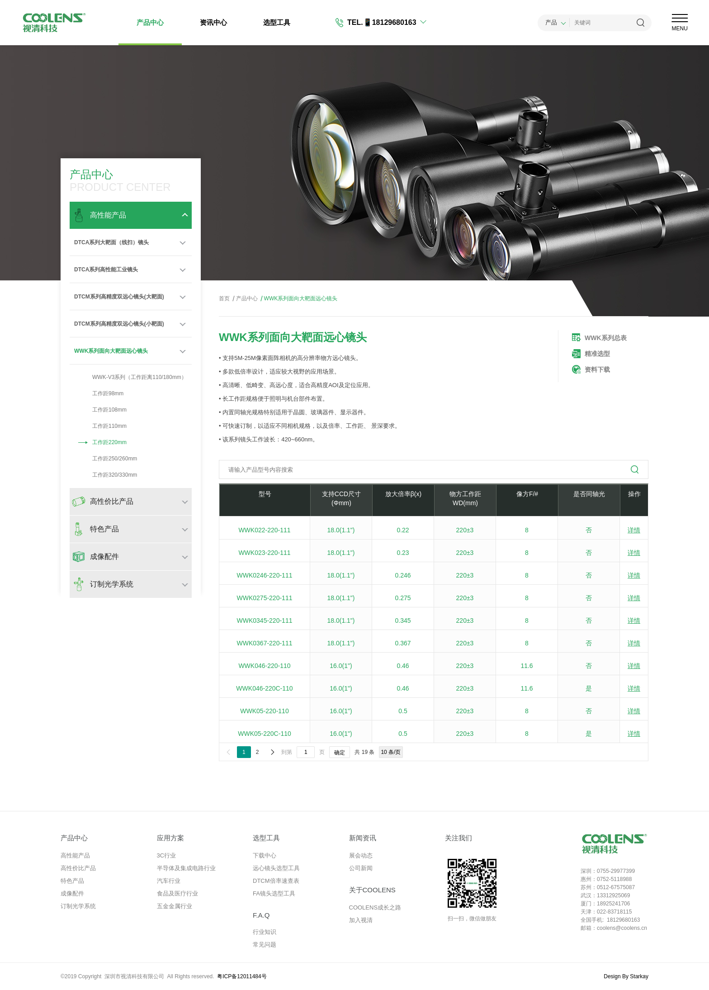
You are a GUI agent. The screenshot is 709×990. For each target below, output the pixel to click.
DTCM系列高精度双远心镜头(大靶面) (119, 297)
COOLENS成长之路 (375, 907)
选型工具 (276, 22)
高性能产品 (75, 855)
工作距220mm (100, 442)
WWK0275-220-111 (265, 598)
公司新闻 (361, 868)
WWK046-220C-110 (264, 688)
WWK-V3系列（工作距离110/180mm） (130, 377)
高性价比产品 (78, 868)
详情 (634, 530)
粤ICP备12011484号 (241, 976)
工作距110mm (100, 426)
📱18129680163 (389, 22)
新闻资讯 (362, 838)
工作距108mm (100, 410)
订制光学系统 (78, 906)
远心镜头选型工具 (276, 868)
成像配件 (72, 893)
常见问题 (264, 944)
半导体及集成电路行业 (186, 868)
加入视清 (361, 920)
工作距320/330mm (105, 475)
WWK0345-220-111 (265, 620)
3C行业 (166, 855)
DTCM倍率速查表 (276, 880)
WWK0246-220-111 (265, 575)
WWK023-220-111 (264, 552)
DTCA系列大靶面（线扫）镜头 (111, 242)
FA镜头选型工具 (274, 893)
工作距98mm (98, 393)
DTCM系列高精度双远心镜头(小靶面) (119, 324)
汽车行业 (168, 880)
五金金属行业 (174, 906)
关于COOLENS (372, 890)
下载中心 (264, 855)
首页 (224, 298)
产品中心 (150, 22)
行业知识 (264, 931)
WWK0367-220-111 (265, 643)
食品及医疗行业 (177, 893)
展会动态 (361, 855)
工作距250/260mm (105, 458)
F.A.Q (261, 915)
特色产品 (72, 880)
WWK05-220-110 (264, 711)
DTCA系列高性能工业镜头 (106, 269)
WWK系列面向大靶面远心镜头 (111, 351)
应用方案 (170, 838)
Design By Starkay (626, 976)
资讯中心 (213, 22)
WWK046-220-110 (264, 665)
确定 (339, 752)
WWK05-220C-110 (264, 733)
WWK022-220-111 (264, 530)
